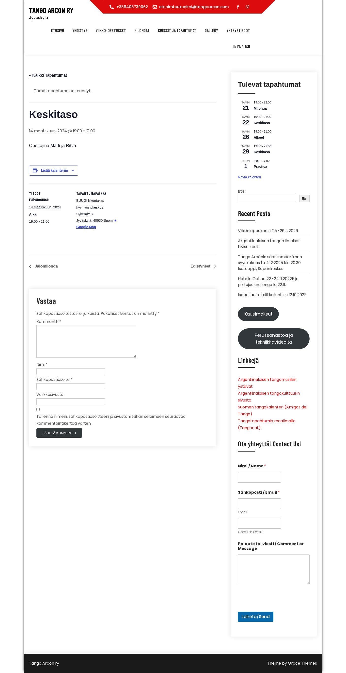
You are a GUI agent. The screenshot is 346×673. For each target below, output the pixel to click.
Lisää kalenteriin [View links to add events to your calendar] (54, 170)
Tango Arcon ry (51, 10)
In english (241, 46)
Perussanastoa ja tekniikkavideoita (274, 338)
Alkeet (259, 137)
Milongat (142, 30)
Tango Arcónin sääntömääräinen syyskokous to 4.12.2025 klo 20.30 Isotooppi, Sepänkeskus (270, 262)
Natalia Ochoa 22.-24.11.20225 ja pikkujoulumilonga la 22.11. (268, 281)
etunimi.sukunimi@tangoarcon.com (194, 6)
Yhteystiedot (238, 30)
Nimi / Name (252, 466)
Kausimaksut (258, 314)
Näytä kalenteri (249, 177)
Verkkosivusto (49, 400)
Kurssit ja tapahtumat (177, 30)
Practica (260, 166)
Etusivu (57, 30)
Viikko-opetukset (111, 30)
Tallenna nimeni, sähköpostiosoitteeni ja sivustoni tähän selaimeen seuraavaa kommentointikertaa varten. (111, 426)
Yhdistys (79, 30)
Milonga (260, 108)
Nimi (41, 370)
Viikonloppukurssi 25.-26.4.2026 (268, 231)
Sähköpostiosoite (54, 385)
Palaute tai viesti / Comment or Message (271, 546)
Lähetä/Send (256, 617)
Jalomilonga (46, 266)
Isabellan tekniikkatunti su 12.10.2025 (272, 295)
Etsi (242, 191)
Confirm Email (250, 532)
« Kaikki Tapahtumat (48, 75)
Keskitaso (262, 123)
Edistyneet (200, 266)
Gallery (211, 30)
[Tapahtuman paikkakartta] (149, 218)
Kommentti (48, 321)
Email (242, 512)
